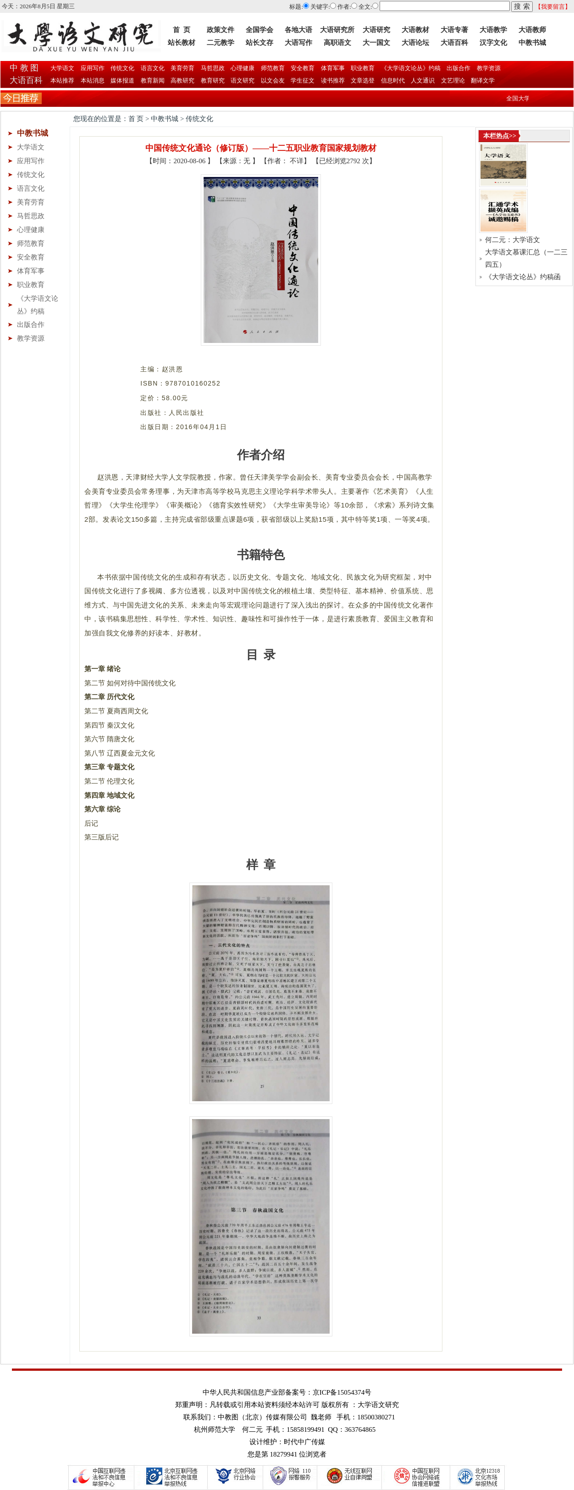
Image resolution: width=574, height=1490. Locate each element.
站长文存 (259, 42)
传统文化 (121, 68)
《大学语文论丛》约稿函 (523, 277)
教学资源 (488, 68)
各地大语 (298, 29)
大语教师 (532, 29)
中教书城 (532, 42)
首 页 (181, 29)
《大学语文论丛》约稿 (410, 68)
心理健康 (241, 68)
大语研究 (376, 29)
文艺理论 (453, 80)
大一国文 (376, 42)
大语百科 (454, 42)
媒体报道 (122, 80)
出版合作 (457, 68)
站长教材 (181, 42)
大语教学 (493, 29)
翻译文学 (482, 80)
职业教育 (362, 68)
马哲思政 (212, 68)
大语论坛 (415, 42)
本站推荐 (62, 80)
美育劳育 (181, 68)
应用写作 (92, 68)
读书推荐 (333, 80)
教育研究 (212, 80)
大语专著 (454, 29)
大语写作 (298, 42)
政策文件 (220, 29)
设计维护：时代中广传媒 (287, 1442)
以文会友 (273, 80)
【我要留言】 (553, 6)
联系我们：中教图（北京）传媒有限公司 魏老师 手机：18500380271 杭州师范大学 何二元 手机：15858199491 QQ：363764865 (289, 1423)
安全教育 (302, 68)
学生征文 (302, 80)
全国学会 (259, 29)
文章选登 (362, 80)
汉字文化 (493, 42)
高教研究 (182, 80)
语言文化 (152, 68)
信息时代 (393, 80)
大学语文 (61, 68)
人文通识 (422, 80)
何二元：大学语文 (512, 239)
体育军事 (332, 68)
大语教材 (415, 29)
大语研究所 (337, 29)
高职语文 (337, 42)
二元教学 (220, 42)
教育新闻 (152, 80)
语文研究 (242, 80)
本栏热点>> (499, 135)
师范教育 (272, 68)
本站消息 (92, 80)
